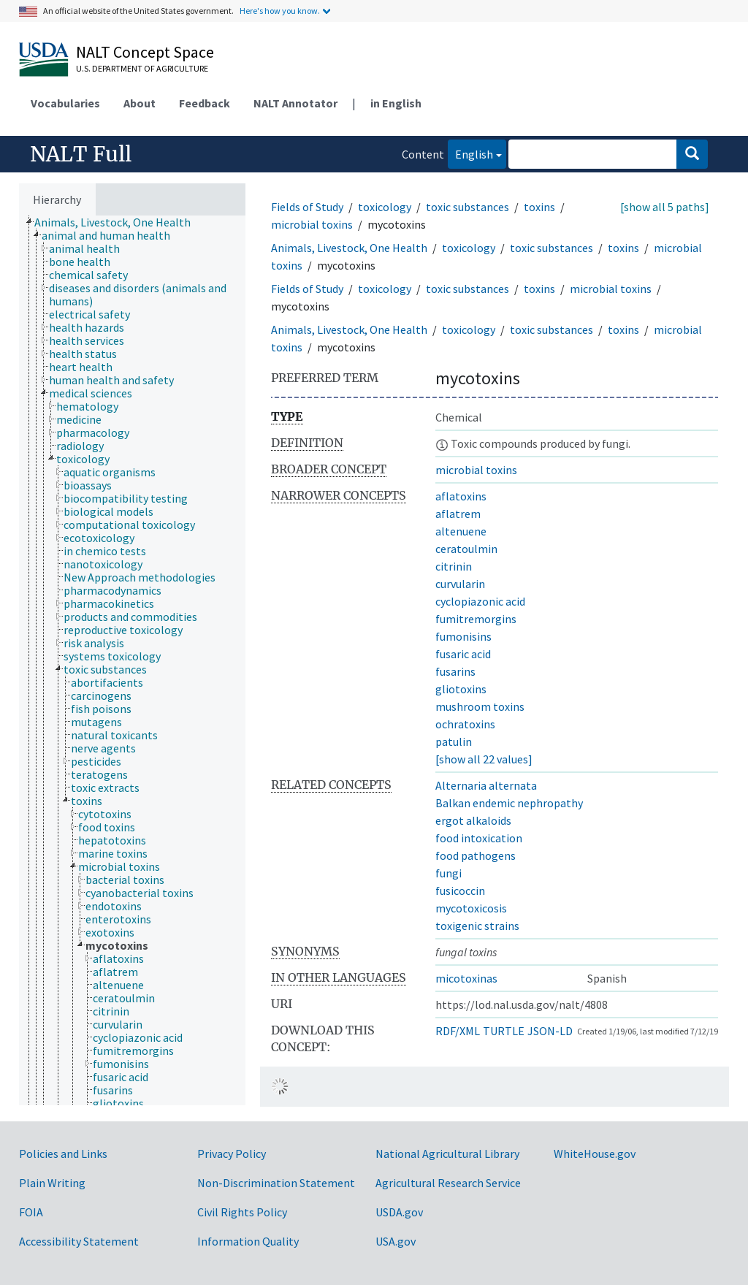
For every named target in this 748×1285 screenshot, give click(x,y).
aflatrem (458, 513)
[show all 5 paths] (664, 206)
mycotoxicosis (471, 908)
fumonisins (463, 636)
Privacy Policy (231, 1153)
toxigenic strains (477, 925)
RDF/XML (457, 1030)
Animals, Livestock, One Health (349, 247)
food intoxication (478, 838)
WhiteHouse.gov (595, 1153)
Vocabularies (65, 103)
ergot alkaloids (473, 820)
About (139, 103)
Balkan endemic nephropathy (509, 803)
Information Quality (248, 1241)
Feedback (204, 103)
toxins (539, 206)
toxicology (384, 206)
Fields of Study (307, 206)
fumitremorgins (475, 618)
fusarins (455, 671)
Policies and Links (63, 1153)
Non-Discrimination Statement (276, 1182)
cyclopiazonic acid (480, 601)
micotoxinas (466, 978)
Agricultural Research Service (448, 1182)
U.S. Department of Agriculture (142, 68)
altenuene (460, 531)
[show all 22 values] (484, 759)
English (470, 153)
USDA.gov (399, 1212)
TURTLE (503, 1030)
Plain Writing (52, 1182)
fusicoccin (460, 890)
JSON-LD (550, 1030)
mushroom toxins (479, 706)
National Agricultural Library (447, 1153)
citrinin (453, 566)
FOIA (31, 1212)
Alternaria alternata (486, 785)
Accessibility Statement (79, 1241)
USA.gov (395, 1241)
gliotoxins (460, 689)
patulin (453, 741)
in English (395, 103)
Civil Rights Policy (242, 1212)
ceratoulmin (466, 548)
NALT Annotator (295, 103)
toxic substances (467, 206)
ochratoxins (465, 724)
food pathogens (475, 855)
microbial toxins (312, 224)
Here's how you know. (280, 10)
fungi (448, 873)
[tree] (132, 660)
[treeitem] (119, 222)
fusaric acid (463, 654)
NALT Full (80, 154)
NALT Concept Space (145, 52)
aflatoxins (460, 496)
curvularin (460, 583)
